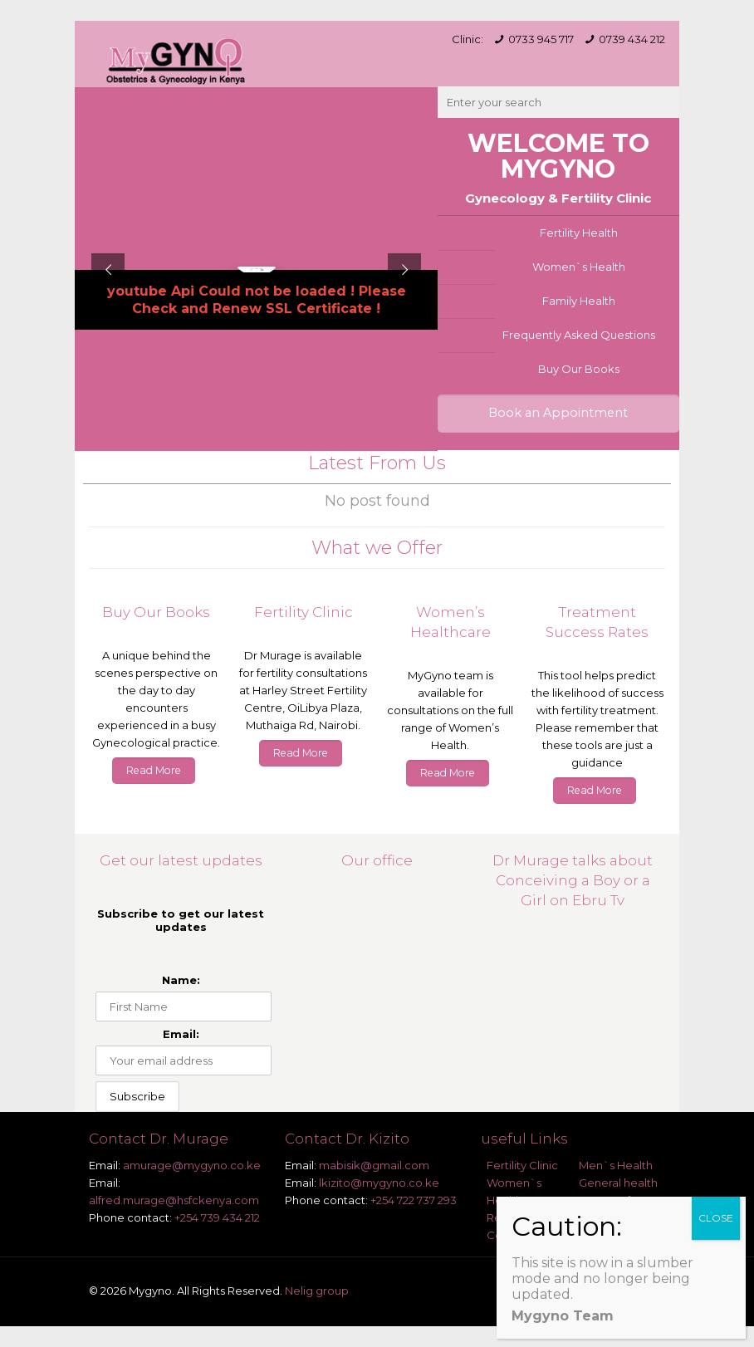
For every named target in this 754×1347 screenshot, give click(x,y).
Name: (181, 980)
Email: (181, 1034)
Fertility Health (579, 232)
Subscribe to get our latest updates (180, 920)
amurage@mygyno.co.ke (192, 1165)
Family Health (578, 300)
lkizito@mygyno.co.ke (379, 1182)
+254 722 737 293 (413, 1200)
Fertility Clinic (522, 1165)
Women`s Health (578, 266)
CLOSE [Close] (715, 1218)
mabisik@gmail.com (374, 1165)
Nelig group (317, 1290)
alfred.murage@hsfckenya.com (174, 1200)
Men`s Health (616, 1165)
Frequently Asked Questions (578, 334)
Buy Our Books (578, 368)
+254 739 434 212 (217, 1217)
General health (618, 1182)
